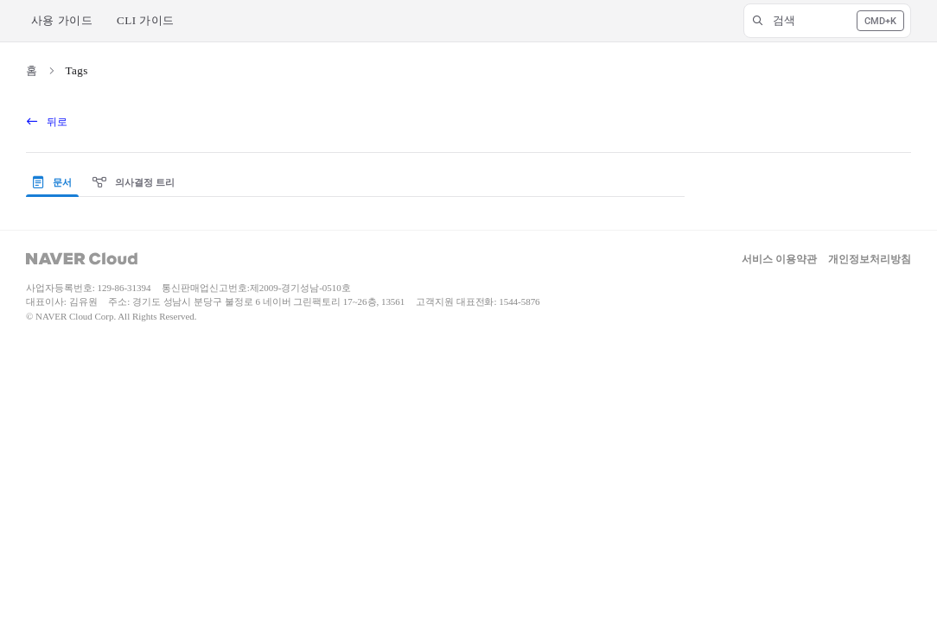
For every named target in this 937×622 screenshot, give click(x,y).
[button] (827, 20)
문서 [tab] (52, 182)
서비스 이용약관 (779, 259)
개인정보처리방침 (869, 259)
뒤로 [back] (47, 122)
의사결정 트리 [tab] (133, 182)
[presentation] (56, 183)
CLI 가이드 (146, 20)
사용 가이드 (61, 20)
